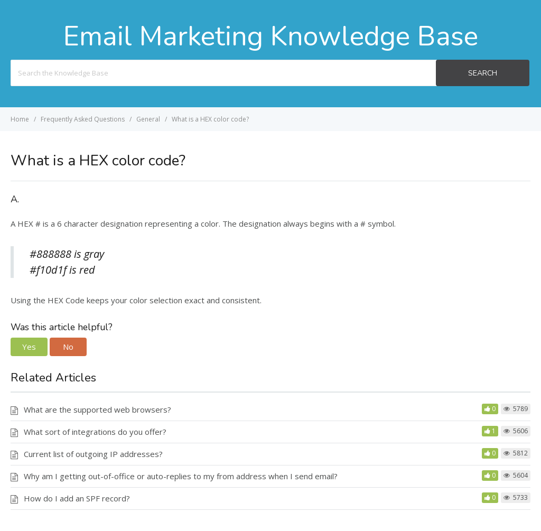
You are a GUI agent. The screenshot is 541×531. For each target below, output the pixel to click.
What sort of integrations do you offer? (95, 431)
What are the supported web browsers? (97, 409)
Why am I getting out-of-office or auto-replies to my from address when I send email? (181, 476)
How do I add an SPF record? (77, 498)
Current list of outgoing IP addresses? (93, 454)
